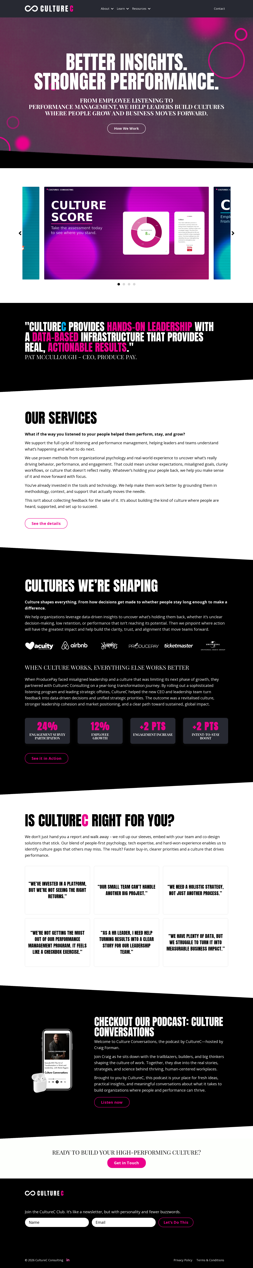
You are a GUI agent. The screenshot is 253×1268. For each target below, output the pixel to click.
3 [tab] (129, 284)
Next (233, 233)
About (107, 9)
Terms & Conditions (210, 1260)
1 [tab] (118, 284)
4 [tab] (134, 284)
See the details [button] (46, 523)
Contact (219, 9)
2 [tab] (124, 284)
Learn (123, 9)
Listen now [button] (112, 1102)
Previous (20, 233)
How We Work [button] (126, 128)
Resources (141, 9)
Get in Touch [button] (126, 1162)
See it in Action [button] (46, 758)
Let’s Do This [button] (176, 1222)
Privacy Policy (183, 1260)
